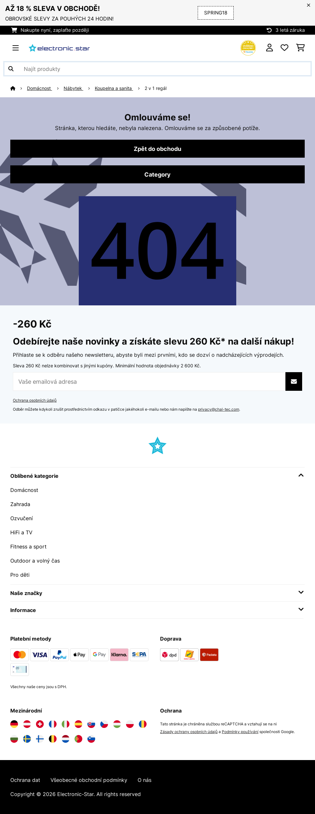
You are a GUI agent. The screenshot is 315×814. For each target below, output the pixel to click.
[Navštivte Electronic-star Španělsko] (78, 724)
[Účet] (269, 48)
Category (157, 174)
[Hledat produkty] (157, 68)
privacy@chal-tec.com (218, 409)
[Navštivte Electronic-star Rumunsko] (143, 724)
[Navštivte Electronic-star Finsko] (40, 739)
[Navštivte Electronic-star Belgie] (53, 739)
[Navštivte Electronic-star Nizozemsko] (65, 739)
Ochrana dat (25, 780)
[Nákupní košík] (300, 48)
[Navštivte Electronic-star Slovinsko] (91, 739)
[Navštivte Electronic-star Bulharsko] (14, 739)
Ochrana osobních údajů (35, 400)
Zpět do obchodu (157, 148)
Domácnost (39, 88)
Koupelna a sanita (114, 88)
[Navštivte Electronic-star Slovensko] (91, 724)
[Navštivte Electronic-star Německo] (14, 724)
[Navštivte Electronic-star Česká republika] (104, 724)
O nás (144, 780)
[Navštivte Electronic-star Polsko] (130, 724)
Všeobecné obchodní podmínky (88, 780)
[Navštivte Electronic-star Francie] (53, 724)
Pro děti (20, 575)
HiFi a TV (21, 532)
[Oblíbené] (284, 48)
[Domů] (18, 88)
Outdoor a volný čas (35, 560)
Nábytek (73, 88)
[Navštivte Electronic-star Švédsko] (27, 739)
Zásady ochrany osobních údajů (189, 731)
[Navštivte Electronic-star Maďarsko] (117, 724)
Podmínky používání (240, 731)
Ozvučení (21, 518)
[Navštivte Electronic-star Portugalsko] (78, 739)
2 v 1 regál (155, 88)
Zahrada (20, 504)
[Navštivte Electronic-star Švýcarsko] (40, 724)
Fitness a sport (28, 546)
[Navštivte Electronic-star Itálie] (65, 724)
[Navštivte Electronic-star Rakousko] (27, 724)
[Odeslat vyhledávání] (11, 69)
